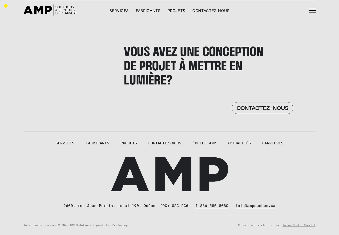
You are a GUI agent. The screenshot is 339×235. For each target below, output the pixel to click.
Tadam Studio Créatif (298, 225)
